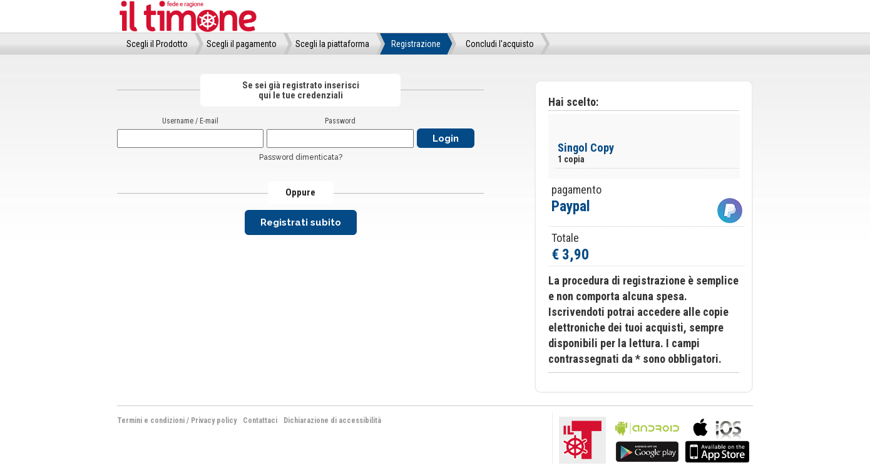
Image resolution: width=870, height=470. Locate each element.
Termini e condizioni (151, 420)
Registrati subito (300, 222)
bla (647, 438)
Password (340, 121)
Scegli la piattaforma (332, 44)
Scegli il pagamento (242, 44)
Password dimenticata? (300, 157)
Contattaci (260, 420)
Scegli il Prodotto (157, 44)
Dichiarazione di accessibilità (332, 420)
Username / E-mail (190, 121)
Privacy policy (214, 420)
